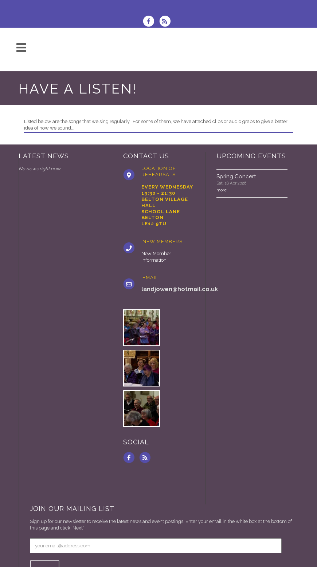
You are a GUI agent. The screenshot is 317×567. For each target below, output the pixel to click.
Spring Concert (236, 176)
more (221, 190)
